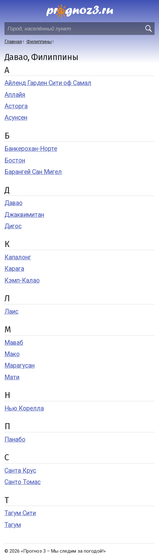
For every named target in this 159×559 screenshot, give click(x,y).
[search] (148, 28)
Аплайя (14, 94)
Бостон (14, 160)
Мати (11, 377)
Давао (13, 203)
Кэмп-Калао (22, 280)
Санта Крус (20, 470)
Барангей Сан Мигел (33, 172)
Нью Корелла (24, 408)
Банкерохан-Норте (30, 148)
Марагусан (19, 365)
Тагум (12, 525)
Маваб (13, 342)
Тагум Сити (20, 513)
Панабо (14, 439)
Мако (12, 354)
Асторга (16, 106)
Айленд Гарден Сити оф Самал (47, 83)
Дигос (13, 226)
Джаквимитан (24, 214)
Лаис (11, 311)
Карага (14, 268)
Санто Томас (22, 482)
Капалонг (17, 257)
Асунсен (15, 117)
